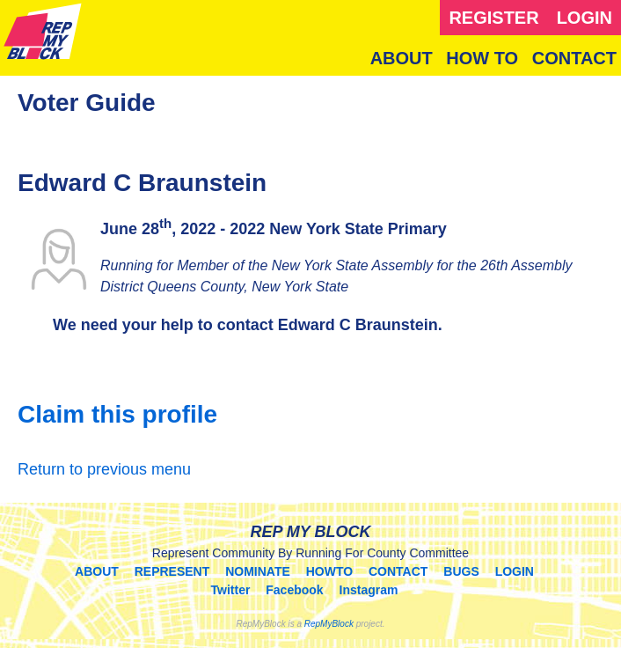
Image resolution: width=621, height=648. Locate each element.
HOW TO (482, 58)
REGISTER (493, 17)
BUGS (461, 571)
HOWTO (329, 571)
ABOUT (401, 58)
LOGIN (584, 17)
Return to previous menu (104, 469)
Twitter (231, 590)
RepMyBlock (329, 624)
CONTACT (574, 58)
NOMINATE (257, 571)
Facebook (294, 590)
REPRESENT (172, 571)
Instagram (369, 590)
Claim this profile (117, 414)
